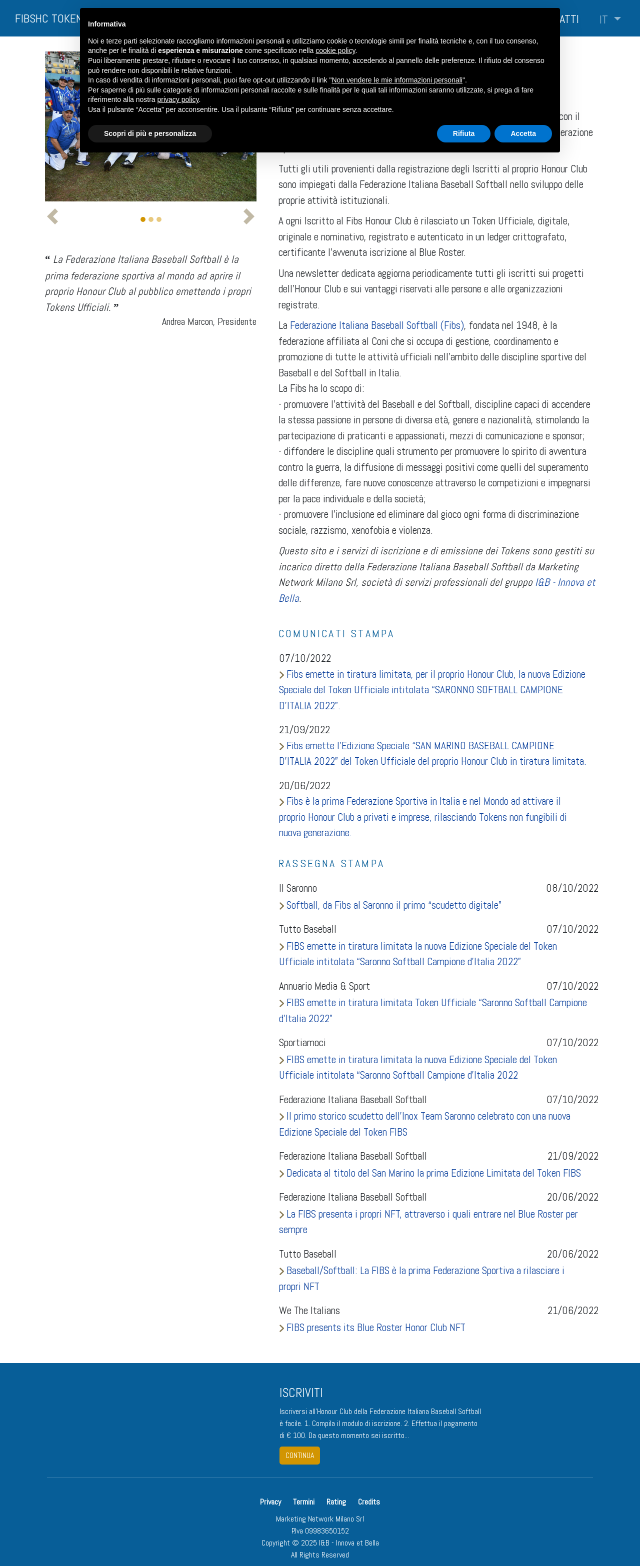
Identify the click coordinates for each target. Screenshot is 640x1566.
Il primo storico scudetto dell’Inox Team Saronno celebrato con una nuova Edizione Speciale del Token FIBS (424, 1124)
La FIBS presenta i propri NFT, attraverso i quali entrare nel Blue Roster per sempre (428, 1222)
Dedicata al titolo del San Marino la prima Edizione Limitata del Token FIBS (430, 1173)
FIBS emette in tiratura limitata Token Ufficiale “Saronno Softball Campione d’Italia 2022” (433, 1010)
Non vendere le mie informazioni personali (397, 80)
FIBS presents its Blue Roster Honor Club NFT (372, 1327)
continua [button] (300, 1455)
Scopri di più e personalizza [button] (150, 133)
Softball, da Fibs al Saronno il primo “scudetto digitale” (390, 905)
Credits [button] (369, 1502)
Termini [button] (303, 1502)
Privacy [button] (271, 1502)
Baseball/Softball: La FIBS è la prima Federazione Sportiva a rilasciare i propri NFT (421, 1278)
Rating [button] (336, 1502)
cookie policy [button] (335, 50)
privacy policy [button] (178, 99)
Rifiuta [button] (464, 133)
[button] (610, 19)
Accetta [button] (523, 133)
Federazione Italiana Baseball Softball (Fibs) (377, 325)
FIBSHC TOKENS (51, 18)
